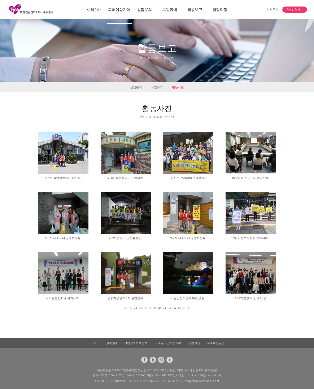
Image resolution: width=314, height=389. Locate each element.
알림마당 (220, 9)
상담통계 (272, 9)
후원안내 (169, 9)
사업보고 (157, 87)
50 (179, 308)
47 (164, 308)
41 (135, 308)
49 (174, 308)
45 (154, 308)
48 (169, 308)
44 (150, 308)
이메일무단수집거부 (168, 343)
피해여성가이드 (119, 12)
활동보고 (194, 9)
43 (145, 308)
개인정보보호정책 (136, 343)
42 (140, 308)
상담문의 (144, 9)
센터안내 (94, 9)
